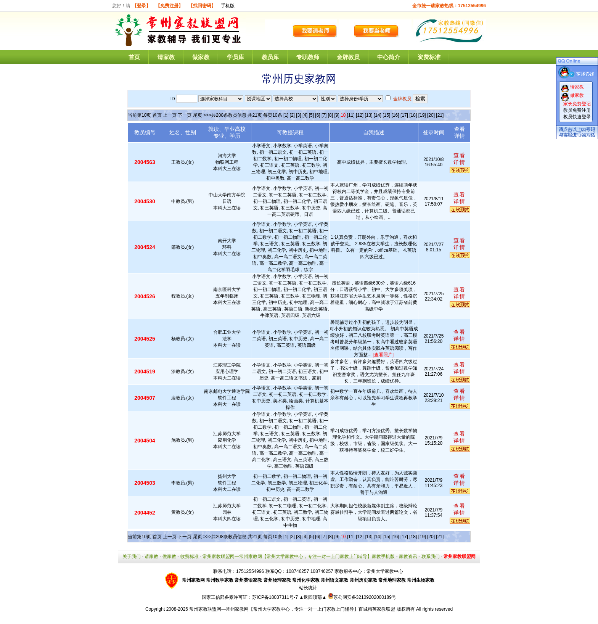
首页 (134, 57)
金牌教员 (348, 57)
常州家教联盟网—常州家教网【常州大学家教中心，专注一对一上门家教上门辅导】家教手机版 (299, 556)
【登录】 (141, 5)
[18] (413, 115)
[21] (440, 115)
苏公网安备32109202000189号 (362, 597)
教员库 (270, 57)
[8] (330, 115)
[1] (285, 115)
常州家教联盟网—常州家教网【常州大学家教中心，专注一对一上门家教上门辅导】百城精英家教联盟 (292, 609)
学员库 (235, 57)
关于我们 (131, 556)
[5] (311, 115)
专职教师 (307, 57)
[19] (422, 115)
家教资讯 (408, 556)
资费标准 (429, 57)
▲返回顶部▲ (312, 597)
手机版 (228, 5)
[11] (351, 115)
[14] (377, 115)
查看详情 (459, 158)
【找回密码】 (202, 5)
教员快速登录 (577, 116)
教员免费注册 (577, 110)
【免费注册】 (169, 5)
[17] (404, 115)
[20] (431, 115)
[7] (324, 115)
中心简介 (388, 57)
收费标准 (189, 556)
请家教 (166, 57)
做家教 (200, 57)
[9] (336, 115)
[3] (298, 115)
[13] (368, 115)
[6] (317, 115)
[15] (386, 115)
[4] (304, 115)
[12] (359, 115)
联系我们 (430, 556)
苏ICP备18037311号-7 (275, 597)
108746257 (321, 571)
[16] (395, 115)
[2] (292, 115)
